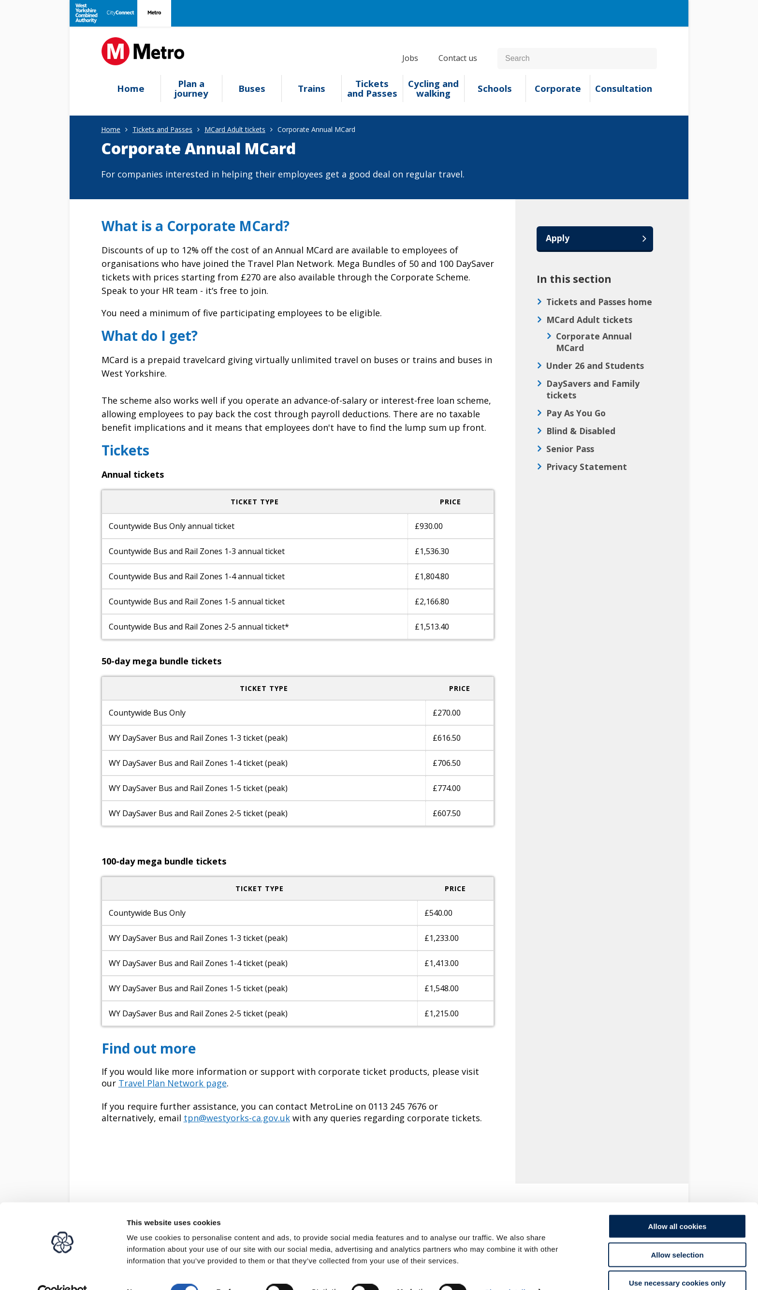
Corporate (558, 88)
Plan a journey (191, 88)
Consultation (623, 88)
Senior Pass (570, 449)
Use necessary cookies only (677, 1262)
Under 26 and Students (595, 366)
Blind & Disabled (580, 431)
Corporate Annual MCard (594, 342)
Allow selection (677, 1234)
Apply (558, 238)
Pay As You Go (576, 413)
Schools (495, 88)
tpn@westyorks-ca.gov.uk (237, 1118)
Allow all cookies (677, 1205)
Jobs (410, 58)
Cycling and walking (433, 88)
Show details (507, 1271)
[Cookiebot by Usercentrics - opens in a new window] (62, 1271)
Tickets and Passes (372, 88)
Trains (311, 88)
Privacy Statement (586, 467)
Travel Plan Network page (172, 1083)
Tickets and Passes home (599, 302)
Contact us (457, 58)
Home (131, 88)
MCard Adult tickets (234, 129)
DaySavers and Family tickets (593, 389)
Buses (251, 88)
